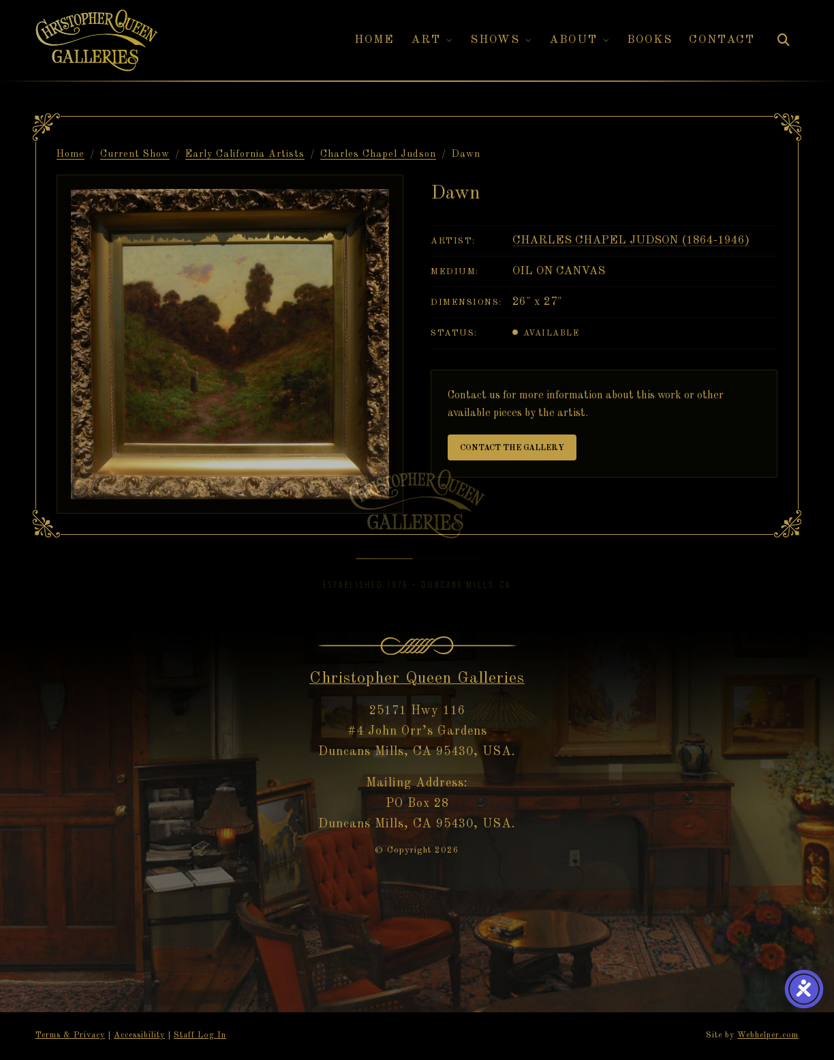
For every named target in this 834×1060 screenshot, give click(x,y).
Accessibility (139, 1035)
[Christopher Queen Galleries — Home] (96, 40)
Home (70, 154)
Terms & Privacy (70, 1035)
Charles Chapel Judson (378, 154)
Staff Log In (200, 1035)
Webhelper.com (768, 1035)
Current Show (135, 154)
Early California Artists (245, 154)
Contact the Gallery (512, 448)
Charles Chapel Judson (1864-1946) (631, 240)
